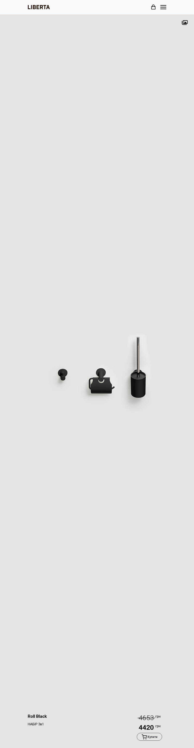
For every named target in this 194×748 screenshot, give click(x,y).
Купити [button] (149, 736)
